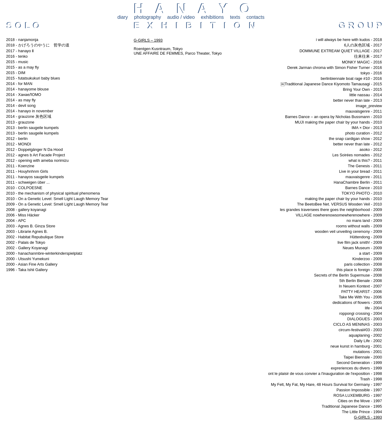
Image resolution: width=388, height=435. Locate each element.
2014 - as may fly (20, 100)
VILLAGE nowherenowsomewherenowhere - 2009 (339, 215)
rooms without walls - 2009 (359, 226)
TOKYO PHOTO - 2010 (362, 193)
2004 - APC (16, 220)
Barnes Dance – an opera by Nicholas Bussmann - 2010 (333, 116)
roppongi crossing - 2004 (360, 313)
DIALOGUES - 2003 (364, 319)
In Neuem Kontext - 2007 (360, 286)
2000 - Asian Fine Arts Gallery (31, 264)
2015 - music (17, 61)
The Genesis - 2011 (365, 166)
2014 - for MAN (19, 83)
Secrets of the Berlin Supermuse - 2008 (348, 275)
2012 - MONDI (18, 144)
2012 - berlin (17, 138)
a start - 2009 (370, 253)
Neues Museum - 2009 (362, 248)
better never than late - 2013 (357, 100)
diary (122, 17)
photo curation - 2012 (363, 133)
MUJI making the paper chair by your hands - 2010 (338, 122)
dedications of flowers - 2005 (357, 302)
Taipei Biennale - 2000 (362, 357)
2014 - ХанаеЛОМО (23, 94)
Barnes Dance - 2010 (363, 187)
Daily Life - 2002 (368, 340)
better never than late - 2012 (357, 144)
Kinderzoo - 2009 (367, 259)
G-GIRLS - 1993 (368, 417)
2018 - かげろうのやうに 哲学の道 (37, 45)
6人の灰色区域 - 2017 (363, 45)
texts (235, 17)
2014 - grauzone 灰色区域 (28, 116)
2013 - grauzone (20, 122)
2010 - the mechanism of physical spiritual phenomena (53, 193)
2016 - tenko (17, 56)
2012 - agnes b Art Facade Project (35, 155)
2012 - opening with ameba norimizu (37, 160)
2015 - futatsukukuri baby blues (33, 78)
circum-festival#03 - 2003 (360, 330)
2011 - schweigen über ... (28, 182)
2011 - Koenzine (20, 166)
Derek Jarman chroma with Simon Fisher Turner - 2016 (334, 67)
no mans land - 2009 (364, 220)
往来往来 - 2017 (368, 56)
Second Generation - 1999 (359, 362)
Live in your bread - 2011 (360, 171)
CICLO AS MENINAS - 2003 (357, 324)
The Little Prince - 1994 (362, 412)
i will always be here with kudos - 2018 (349, 39)
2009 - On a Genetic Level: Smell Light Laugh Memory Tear (57, 204)
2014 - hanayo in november (29, 111)
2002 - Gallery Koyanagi (27, 248)
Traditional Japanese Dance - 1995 (352, 406)
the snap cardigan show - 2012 (355, 138)
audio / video (181, 17)
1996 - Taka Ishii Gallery (27, 269)
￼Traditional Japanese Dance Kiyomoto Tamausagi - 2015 (331, 84)
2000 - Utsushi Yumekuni (27, 259)
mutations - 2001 (367, 351)
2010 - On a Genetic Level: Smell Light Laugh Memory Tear (57, 198)
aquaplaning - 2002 (365, 335)
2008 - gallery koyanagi (26, 209)
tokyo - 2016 (371, 73)
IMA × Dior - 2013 (367, 127)
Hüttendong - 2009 (366, 237)
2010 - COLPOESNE (24, 187)
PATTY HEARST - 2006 (361, 291)
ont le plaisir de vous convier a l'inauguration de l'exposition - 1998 (325, 373)
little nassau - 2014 (366, 95)
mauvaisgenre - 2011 (364, 111)
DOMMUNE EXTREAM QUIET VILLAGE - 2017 (340, 51)
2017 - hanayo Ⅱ (20, 51)
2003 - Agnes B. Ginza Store (30, 226)
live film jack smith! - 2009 (360, 242)
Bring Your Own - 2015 (362, 89)
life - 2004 (373, 308)
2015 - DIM (15, 72)
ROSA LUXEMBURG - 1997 (357, 395)
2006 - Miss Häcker (22, 215)
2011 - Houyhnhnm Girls (27, 171)
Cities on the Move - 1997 (360, 401)
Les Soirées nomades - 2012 (357, 155)
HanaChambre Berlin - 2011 (358, 182)
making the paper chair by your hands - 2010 (343, 198)
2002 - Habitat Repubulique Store (35, 237)
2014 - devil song (20, 105)
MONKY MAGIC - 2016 (362, 62)
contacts (255, 17)
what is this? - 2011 (365, 160)
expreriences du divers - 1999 (356, 368)
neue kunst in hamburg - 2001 (356, 346)
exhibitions (212, 17)
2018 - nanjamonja (22, 39)
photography (147, 17)
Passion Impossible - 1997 (359, 390)
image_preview (369, 106)
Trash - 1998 (371, 379)
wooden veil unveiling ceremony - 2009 (348, 231)
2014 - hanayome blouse (27, 89)
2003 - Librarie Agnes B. (27, 231)
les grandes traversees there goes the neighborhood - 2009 (331, 209)
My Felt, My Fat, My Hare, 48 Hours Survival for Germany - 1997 (326, 384)
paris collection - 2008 (363, 264)
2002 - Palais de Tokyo (25, 242)
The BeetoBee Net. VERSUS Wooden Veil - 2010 (339, 204)
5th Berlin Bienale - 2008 (361, 280)
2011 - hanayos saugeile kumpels (35, 177)
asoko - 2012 (371, 149)
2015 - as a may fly (22, 67)
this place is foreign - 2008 (359, 269)
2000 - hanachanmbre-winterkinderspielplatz (44, 253)
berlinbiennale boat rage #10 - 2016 (351, 78)
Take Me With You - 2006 (360, 297)
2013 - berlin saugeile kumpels (32, 127)
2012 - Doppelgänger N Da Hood (34, 149)
